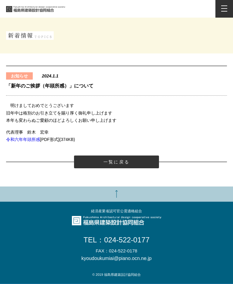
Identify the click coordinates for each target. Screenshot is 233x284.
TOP (116, 194)
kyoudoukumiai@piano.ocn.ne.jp (116, 258)
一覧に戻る (116, 161)
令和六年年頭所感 (23, 139)
